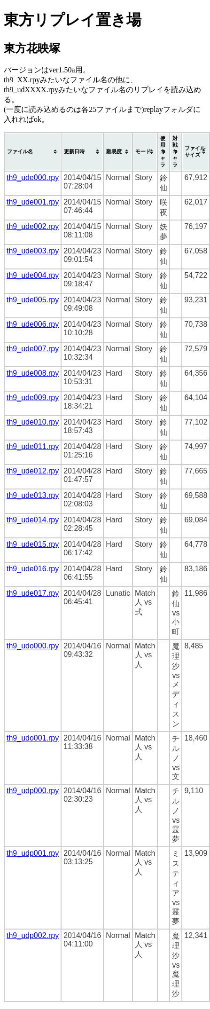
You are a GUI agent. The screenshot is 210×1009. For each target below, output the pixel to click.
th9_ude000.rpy (33, 177)
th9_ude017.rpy (33, 593)
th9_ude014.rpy (33, 520)
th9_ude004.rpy (33, 275)
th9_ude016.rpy (33, 569)
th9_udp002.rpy (33, 935)
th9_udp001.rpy (33, 853)
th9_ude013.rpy (33, 495)
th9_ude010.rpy (33, 422)
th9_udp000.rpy (33, 791)
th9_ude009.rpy (33, 398)
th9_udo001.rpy (33, 738)
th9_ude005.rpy (33, 300)
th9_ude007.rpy (33, 349)
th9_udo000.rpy (33, 646)
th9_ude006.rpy (33, 324)
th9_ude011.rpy (33, 446)
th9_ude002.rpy (33, 226)
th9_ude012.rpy (33, 471)
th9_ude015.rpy (33, 544)
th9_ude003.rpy (33, 251)
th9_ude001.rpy (33, 202)
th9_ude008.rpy (33, 373)
